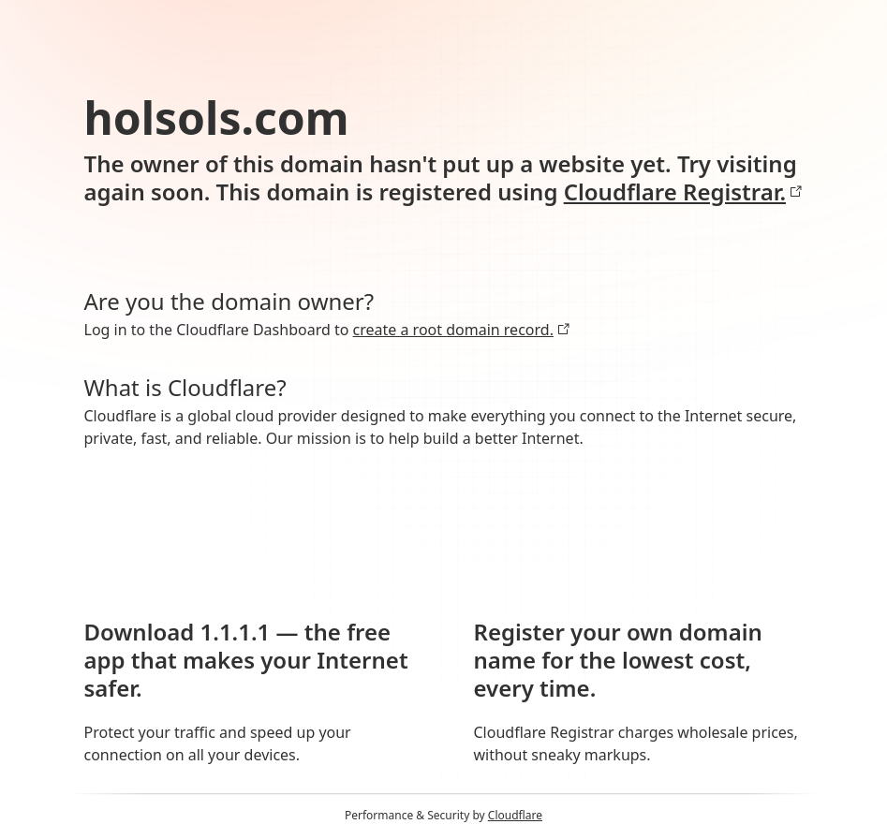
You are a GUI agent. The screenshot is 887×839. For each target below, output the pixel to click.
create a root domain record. (461, 329)
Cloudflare (515, 815)
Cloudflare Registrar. (683, 192)
